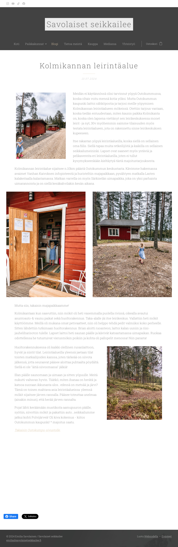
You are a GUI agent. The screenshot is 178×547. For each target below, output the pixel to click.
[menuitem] (23, 43)
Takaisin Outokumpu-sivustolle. (38, 430)
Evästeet (167, 536)
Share (10, 516)
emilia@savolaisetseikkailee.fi (23, 540)
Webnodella (151, 536)
